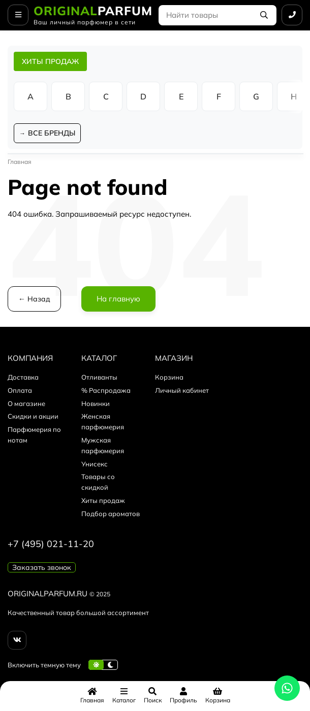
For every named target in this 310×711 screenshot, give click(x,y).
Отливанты (99, 377)
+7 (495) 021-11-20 (51, 544)
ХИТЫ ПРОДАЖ (50, 61)
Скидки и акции (33, 416)
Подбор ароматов (110, 514)
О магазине (26, 403)
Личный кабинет (182, 390)
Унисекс (94, 464)
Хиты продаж (103, 500)
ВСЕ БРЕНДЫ (51, 133)
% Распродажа (106, 390)
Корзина (169, 377)
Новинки (95, 403)
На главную (118, 298)
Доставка (23, 377)
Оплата (20, 390)
